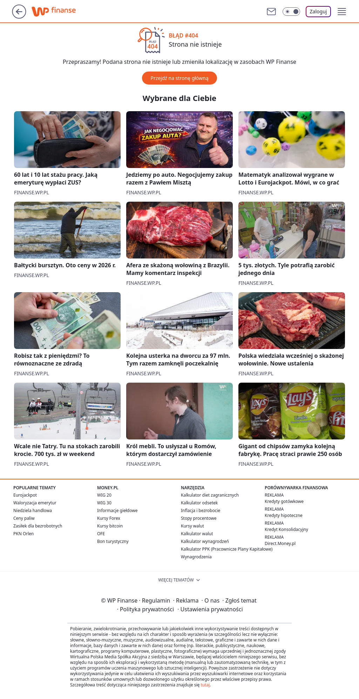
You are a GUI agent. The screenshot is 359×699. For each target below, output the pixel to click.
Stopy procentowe (198, 518)
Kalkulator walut (197, 534)
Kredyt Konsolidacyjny (286, 529)
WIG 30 (104, 503)
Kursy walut (192, 526)
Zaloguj (318, 11)
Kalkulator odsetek (199, 503)
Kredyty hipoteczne (284, 515)
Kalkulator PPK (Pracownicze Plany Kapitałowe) (226, 549)
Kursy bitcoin (110, 526)
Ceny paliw (24, 518)
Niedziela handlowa (32, 510)
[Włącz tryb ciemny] (291, 11)
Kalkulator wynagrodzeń (205, 541)
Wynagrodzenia (196, 557)
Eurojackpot (25, 495)
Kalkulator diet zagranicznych (210, 495)
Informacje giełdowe (117, 510)
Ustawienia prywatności (210, 609)
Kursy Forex (108, 518)
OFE (101, 534)
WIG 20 (104, 495)
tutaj (205, 685)
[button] (341, 11)
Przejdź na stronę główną (179, 78)
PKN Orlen (23, 534)
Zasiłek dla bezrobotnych (37, 526)
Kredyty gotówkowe (284, 501)
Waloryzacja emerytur (34, 503)
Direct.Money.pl (280, 543)
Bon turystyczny (113, 541)
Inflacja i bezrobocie (200, 510)
